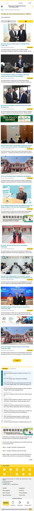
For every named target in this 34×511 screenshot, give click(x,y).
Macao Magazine (6, 490)
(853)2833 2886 (6, 484)
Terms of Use (22, 495)
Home (2, 9)
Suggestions (22, 488)
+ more (30, 459)
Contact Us (21, 490)
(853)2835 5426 (15, 484)
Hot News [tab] (5, 368)
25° (21, 3)
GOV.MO (4, 488)
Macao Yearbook (6, 492)
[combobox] (6, 17)
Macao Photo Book (7, 495)
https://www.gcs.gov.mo (8, 481)
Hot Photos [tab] (13, 368)
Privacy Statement (23, 492)
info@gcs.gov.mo (6, 482)
